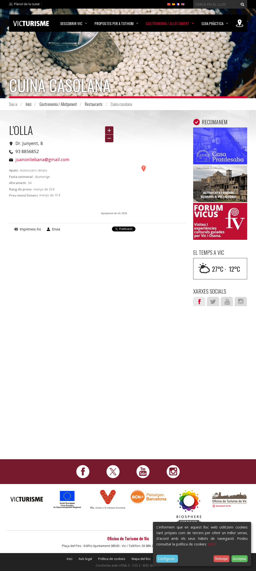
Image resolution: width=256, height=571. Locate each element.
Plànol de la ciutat (27, 4)
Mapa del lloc (141, 559)
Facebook (199, 301)
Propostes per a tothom (114, 23)
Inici (28, 104)
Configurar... (167, 558)
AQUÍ (212, 544)
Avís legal (85, 559)
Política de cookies (111, 559)
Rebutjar (221, 559)
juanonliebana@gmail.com (42, 159)
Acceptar (239, 559)
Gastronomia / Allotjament (167, 23)
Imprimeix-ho (30, 229)
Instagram (241, 301)
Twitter (213, 301)
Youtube (227, 301)
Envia (56, 229)
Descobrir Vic (71, 23)
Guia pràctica (212, 23)
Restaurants (94, 104)
